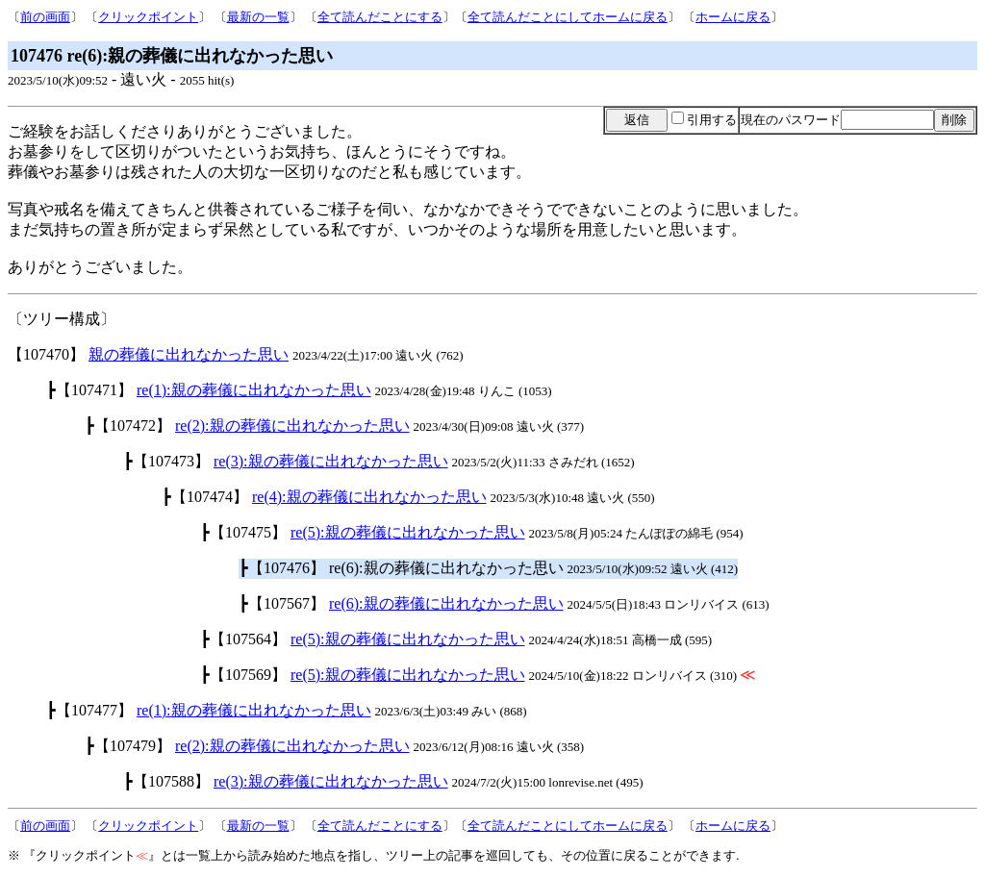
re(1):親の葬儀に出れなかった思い (254, 390)
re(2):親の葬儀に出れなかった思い (292, 425)
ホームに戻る (732, 17)
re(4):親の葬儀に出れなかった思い (369, 497)
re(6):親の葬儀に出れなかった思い (446, 603)
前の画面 (45, 17)
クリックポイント (148, 17)
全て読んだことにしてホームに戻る (567, 17)
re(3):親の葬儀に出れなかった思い (331, 461)
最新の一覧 (258, 17)
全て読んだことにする (379, 17)
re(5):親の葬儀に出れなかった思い (407, 532)
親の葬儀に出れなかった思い (188, 354)
